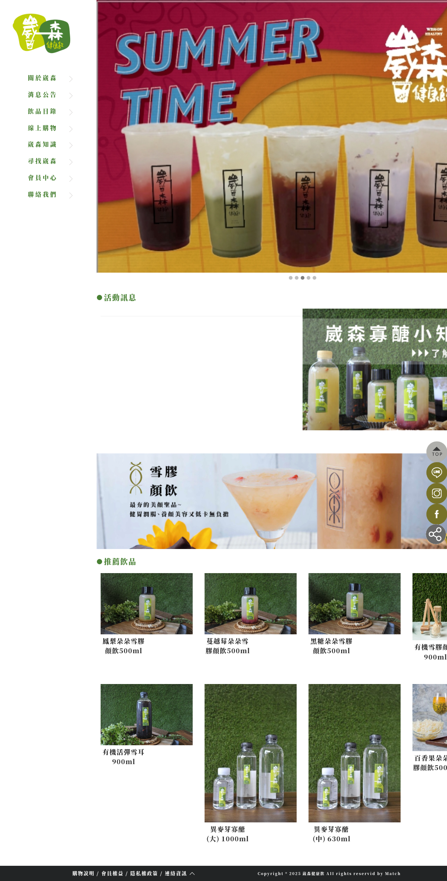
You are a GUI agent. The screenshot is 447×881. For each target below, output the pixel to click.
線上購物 (43, 128)
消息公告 (43, 94)
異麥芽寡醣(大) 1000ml (230, 833)
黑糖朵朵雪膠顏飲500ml (334, 645)
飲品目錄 (43, 111)
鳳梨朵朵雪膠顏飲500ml (126, 645)
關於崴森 (43, 77)
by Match (389, 873)
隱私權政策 (144, 873)
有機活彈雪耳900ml (126, 756)
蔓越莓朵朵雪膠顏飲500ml (230, 645)
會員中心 (43, 177)
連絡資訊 (176, 873)
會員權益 (112, 873)
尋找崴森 (43, 161)
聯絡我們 (43, 194)
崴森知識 (43, 144)
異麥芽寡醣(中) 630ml (334, 833)
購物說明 (83, 873)
